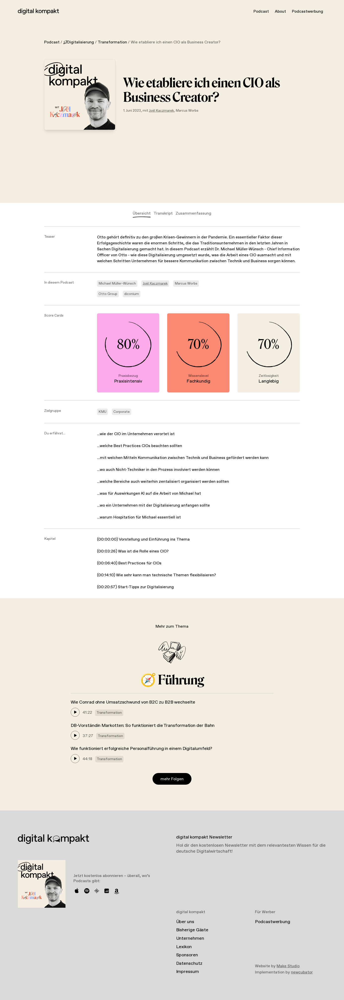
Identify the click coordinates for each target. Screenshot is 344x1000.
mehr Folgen (172, 779)
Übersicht (142, 213)
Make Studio (288, 966)
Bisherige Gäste (192, 930)
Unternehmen (190, 938)
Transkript (163, 213)
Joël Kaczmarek (161, 110)
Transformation (112, 42)
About (280, 11)
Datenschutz (189, 964)
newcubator (302, 972)
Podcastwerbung (307, 11)
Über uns (185, 922)
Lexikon (184, 947)
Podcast (261, 11)
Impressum (187, 972)
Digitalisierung (78, 42)
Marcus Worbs (187, 110)
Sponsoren (187, 955)
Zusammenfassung (193, 213)
